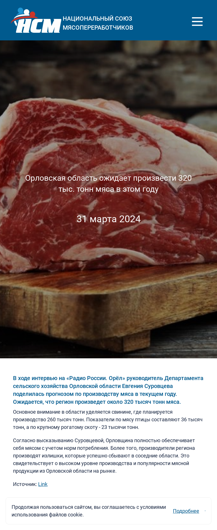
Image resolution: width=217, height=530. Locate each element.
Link (42, 484)
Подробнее (144, 507)
